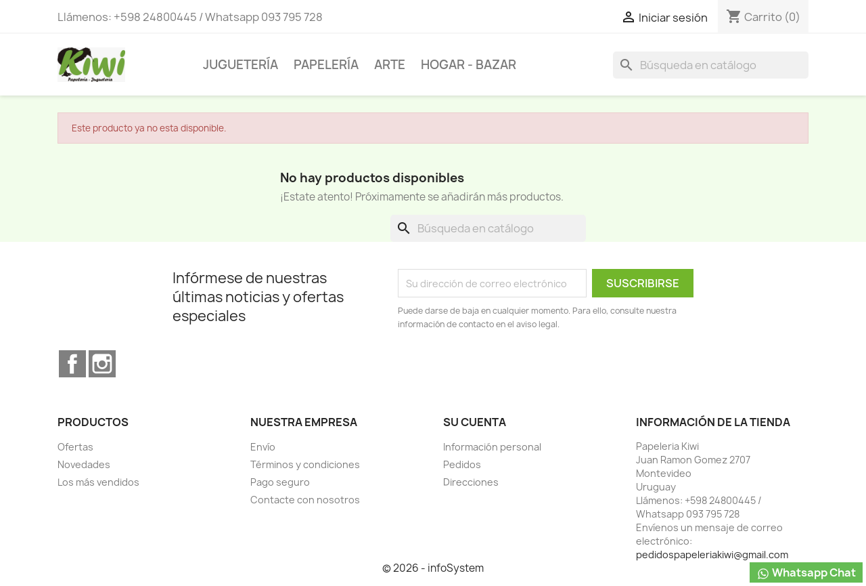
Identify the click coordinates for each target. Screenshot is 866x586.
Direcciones (471, 482)
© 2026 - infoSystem (433, 568)
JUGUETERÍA (240, 64)
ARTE (389, 64)
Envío (262, 446)
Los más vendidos (98, 482)
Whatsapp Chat (806, 573)
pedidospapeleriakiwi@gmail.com (712, 554)
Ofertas (75, 446)
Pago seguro (280, 482)
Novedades (84, 464)
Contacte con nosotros (305, 499)
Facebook (72, 363)
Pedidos (462, 464)
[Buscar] (710, 65)
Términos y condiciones (305, 464)
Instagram (102, 363)
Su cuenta (474, 422)
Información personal (492, 446)
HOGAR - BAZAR (468, 64)
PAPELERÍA (326, 64)
